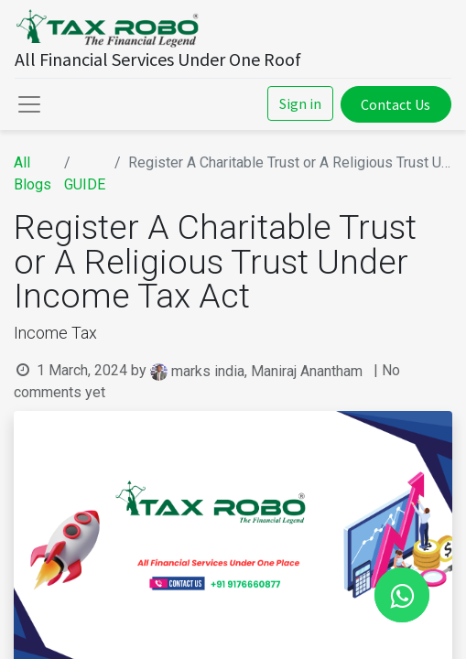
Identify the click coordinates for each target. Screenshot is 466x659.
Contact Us (395, 104)
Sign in (300, 103)
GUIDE (84, 184)
